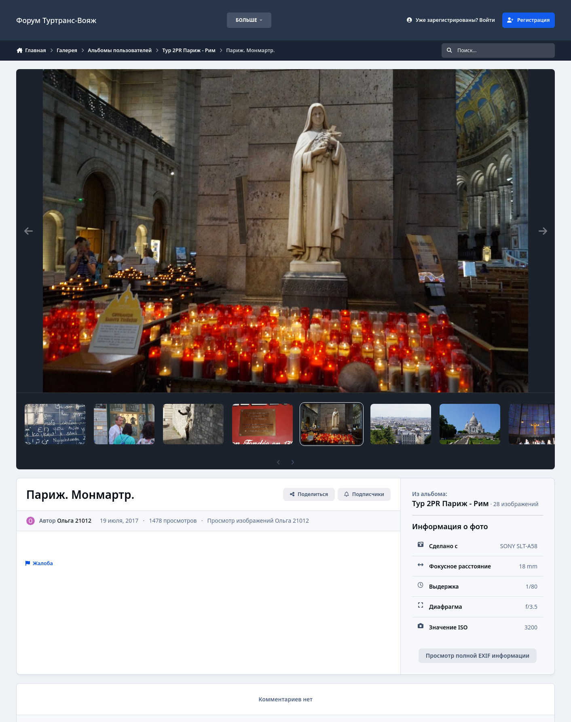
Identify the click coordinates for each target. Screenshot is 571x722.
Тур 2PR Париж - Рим (450, 503)
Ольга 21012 (74, 520)
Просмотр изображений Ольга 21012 (258, 520)
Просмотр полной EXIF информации (477, 655)
